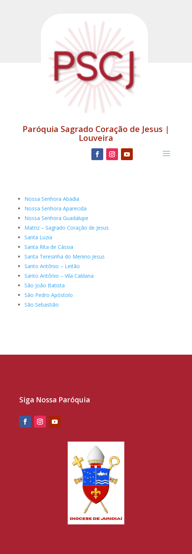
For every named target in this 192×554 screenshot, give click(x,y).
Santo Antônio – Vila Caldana (59, 275)
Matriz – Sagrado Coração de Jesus (66, 227)
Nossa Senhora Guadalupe (56, 218)
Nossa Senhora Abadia (51, 198)
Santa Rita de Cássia (48, 246)
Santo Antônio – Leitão (52, 266)
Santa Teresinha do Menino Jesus (64, 256)
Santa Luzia (38, 237)
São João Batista (44, 285)
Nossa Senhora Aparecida (55, 208)
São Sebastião (41, 304)
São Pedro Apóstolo (48, 294)
